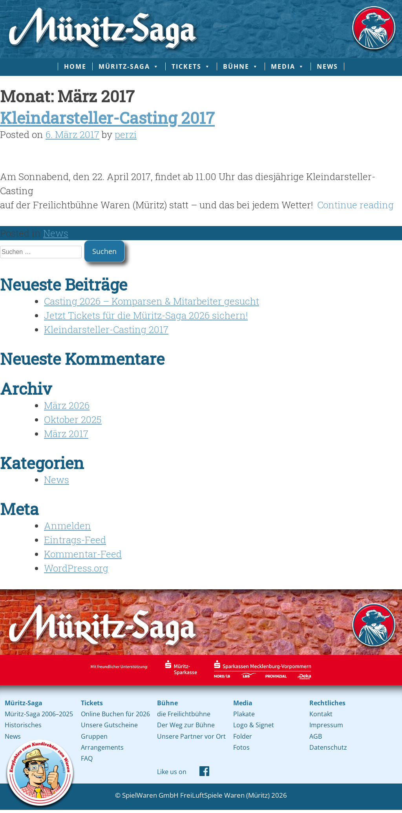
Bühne (241, 66)
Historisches (23, 725)
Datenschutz (328, 747)
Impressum (326, 725)
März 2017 (66, 433)
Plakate (244, 714)
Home (75, 66)
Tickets (191, 66)
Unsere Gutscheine (109, 725)
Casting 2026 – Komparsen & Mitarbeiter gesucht (151, 301)
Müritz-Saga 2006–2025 (39, 714)
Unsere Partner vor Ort (191, 736)
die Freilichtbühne (183, 714)
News (327, 66)
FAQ (87, 758)
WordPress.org (76, 568)
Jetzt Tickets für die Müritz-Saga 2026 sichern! (146, 315)
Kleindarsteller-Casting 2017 (107, 117)
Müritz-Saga (129, 66)
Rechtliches (327, 703)
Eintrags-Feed (75, 539)
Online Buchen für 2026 (115, 714)
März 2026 (67, 405)
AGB (315, 736)
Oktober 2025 (73, 419)
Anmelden (67, 525)
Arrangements (102, 747)
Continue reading (355, 205)
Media (288, 66)
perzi (126, 134)
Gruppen (94, 736)
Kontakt (321, 714)
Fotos (241, 747)
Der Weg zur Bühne (186, 725)
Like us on (171, 771)
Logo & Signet (253, 725)
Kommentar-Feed (83, 554)
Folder (242, 736)
